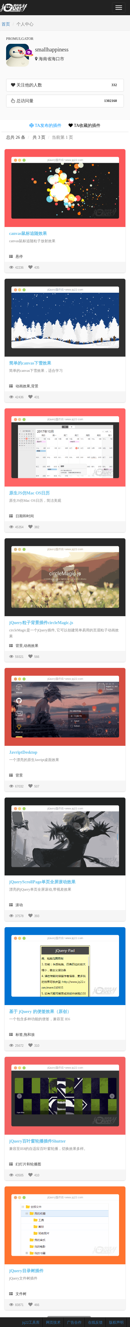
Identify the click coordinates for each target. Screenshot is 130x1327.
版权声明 (116, 1322)
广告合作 (74, 1322)
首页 (6, 24)
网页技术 (53, 1322)
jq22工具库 (31, 1322)
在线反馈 (95, 1322)
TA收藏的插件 (84, 125)
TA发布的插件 (45, 125)
